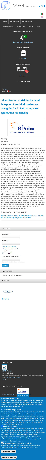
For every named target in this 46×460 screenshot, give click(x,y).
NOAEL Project (6, 371)
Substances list (8, 26)
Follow (4, 379)
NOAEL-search (27, 21)
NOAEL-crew (21, 26)
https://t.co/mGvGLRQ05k (12, 377)
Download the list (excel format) (23, 42)
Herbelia (4, 89)
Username (5, 234)
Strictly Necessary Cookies (12, 410)
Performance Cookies (10, 426)
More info (21, 406)
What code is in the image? (11, 256)
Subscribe (23, 76)
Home (5, 21)
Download (23, 58)
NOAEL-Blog (14, 21)
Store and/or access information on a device (17, 443)
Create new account (9, 247)
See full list (5, 299)
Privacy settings (23, 395)
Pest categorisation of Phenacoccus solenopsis (16, 394)
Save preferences (8, 451)
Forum (31, 26)
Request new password (10, 249)
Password (5, 240)
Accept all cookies (9, 457)
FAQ (38, 26)
